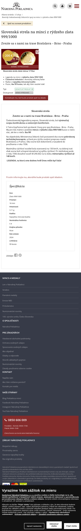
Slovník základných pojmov (13, 360)
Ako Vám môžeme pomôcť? (13, 382)
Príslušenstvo (8, 306)
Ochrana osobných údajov (13, 343)
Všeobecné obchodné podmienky (16, 338)
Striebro (5, 290)
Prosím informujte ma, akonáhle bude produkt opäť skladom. (34, 177)
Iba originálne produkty (12, 459)
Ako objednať (8, 351)
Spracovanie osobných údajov (15, 347)
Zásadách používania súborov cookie (54, 516)
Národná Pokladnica (10, 326)
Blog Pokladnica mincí (11, 398)
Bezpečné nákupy (9, 446)
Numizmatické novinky (12, 311)
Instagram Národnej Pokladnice (15, 407)
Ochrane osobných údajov (25, 516)
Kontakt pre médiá (10, 386)
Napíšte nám (7, 378)
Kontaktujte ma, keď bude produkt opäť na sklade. (25, 98)
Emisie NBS (7, 300)
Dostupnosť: (8, 93)
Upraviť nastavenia (34, 527)
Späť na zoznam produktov (17, 23)
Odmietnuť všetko (54, 526)
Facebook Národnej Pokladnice (15, 402)
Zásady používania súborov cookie (17, 368)
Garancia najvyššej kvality (13, 454)
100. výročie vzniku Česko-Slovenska (17, 316)
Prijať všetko (71, 527)
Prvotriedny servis (10, 450)
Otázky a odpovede (10, 355)
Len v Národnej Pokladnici (13, 284)
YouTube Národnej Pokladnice (15, 411)
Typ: (5, 89)
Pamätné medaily (9, 295)
